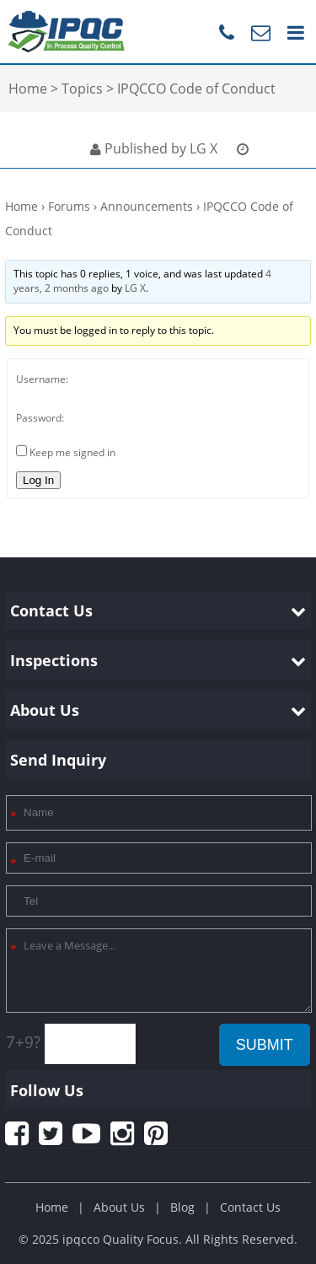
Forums (69, 206)
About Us (119, 1207)
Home (21, 206)
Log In (38, 480)
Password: (40, 418)
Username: (42, 379)
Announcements (146, 206)
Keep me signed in (72, 452)
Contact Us (250, 1207)
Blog (182, 1207)
